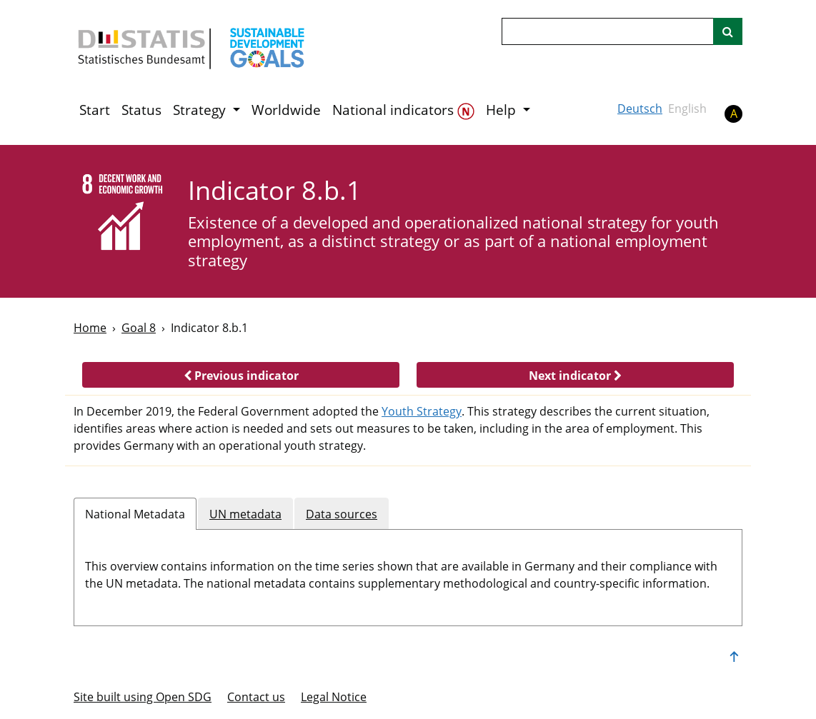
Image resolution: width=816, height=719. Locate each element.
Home (90, 328)
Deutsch (639, 108)
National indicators (403, 110)
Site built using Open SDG (143, 697)
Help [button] (502, 110)
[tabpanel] (408, 571)
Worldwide (286, 110)
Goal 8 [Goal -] (138, 328)
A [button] (733, 113)
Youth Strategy (422, 411)
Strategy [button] (201, 110)
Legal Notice (334, 697)
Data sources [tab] (341, 514)
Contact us (256, 697)
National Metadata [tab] (135, 514)
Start (94, 110)
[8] (121, 213)
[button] (240, 375)
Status (141, 110)
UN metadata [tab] (245, 514)
